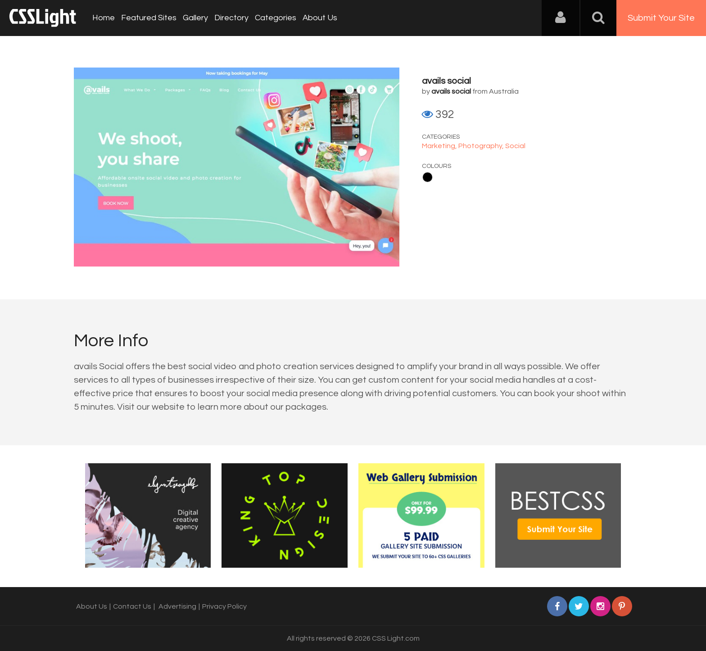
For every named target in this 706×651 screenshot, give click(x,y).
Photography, (481, 145)
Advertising (177, 606)
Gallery (195, 18)
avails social (446, 81)
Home (103, 18)
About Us (320, 18)
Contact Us (132, 606)
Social (515, 145)
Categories (275, 18)
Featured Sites (148, 18)
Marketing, (440, 145)
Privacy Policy (224, 606)
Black (427, 177)
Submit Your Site (661, 18)
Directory (231, 18)
